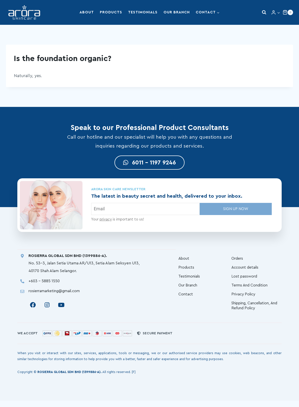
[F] (134, 378)
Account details (245, 270)
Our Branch (176, 12)
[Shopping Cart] (288, 12)
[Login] (275, 12)
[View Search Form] (264, 12)
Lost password (244, 280)
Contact (185, 299)
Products (111, 12)
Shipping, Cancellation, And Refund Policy (252, 311)
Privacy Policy (244, 299)
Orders (237, 260)
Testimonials (143, 12)
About (87, 12)
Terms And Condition (250, 289)
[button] (278, 12)
